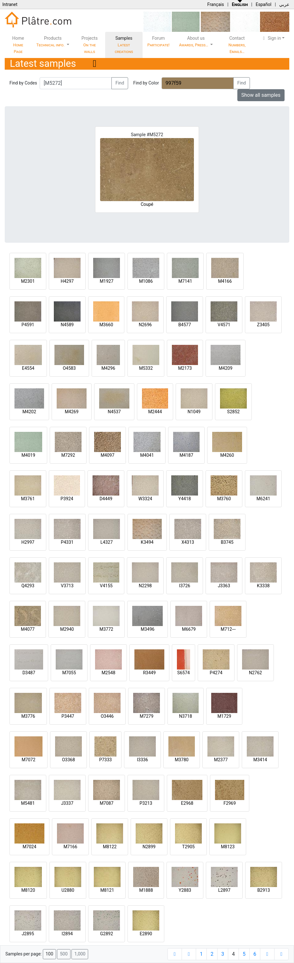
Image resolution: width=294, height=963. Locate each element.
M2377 (221, 759)
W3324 (145, 498)
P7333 (105, 759)
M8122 (110, 846)
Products (50, 41)
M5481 (28, 803)
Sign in (271, 38)
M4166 (225, 281)
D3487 (28, 672)
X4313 (187, 542)
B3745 (227, 542)
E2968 (187, 803)
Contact (237, 45)
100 (49, 954)
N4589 (67, 324)
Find (120, 83)
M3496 (148, 629)
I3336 (142, 759)
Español (263, 4)
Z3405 (263, 324)
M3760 (224, 498)
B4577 (184, 324)
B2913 (263, 890)
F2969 (229, 803)
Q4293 (27, 585)
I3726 (184, 585)
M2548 (109, 672)
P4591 (27, 324)
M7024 (30, 846)
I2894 (67, 933)
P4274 (216, 672)
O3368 (68, 759)
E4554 (28, 368)
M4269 (72, 411)
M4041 (147, 455)
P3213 (145, 803)
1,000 (79, 954)
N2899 (149, 846)
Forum (158, 41)
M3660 (106, 324)
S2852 (233, 411)
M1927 (107, 281)
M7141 (185, 281)
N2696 (145, 324)
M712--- (228, 629)
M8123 (228, 846)
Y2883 (185, 890)
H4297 (67, 281)
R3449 (149, 672)
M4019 (28, 455)
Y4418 (184, 498)
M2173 (185, 368)
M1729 (224, 716)
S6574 (183, 672)
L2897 (224, 890)
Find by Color (146, 82)
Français (215, 4)
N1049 (194, 411)
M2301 (28, 281)
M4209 (226, 368)
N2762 (255, 672)
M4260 (227, 455)
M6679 (189, 629)
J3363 (224, 585)
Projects (90, 45)
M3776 (28, 716)
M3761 (28, 498)
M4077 (28, 629)
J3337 (67, 803)
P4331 (67, 542)
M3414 (260, 759)
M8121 (107, 890)
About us (194, 41)
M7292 (68, 455)
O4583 (69, 368)
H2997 (27, 542)
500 (63, 954)
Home (18, 45)
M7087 (107, 803)
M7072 (29, 759)
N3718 (185, 716)
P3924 (66, 498)
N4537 (114, 411)
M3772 (106, 629)
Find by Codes (23, 82)
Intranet (9, 4)
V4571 (224, 324)
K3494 (147, 542)
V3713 (67, 585)
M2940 (67, 629)
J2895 (28, 933)
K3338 (263, 585)
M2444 (155, 411)
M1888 (146, 890)
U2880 (67, 890)
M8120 (28, 890)
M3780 (182, 759)
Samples (124, 45)
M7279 (147, 716)
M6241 (263, 498)
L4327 (106, 542)
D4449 (105, 498)
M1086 (146, 281)
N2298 (145, 585)
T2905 (188, 846)
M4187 (186, 455)
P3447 (67, 716)
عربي (284, 4)
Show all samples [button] (261, 95)
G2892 (106, 933)
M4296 (108, 368)
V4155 (106, 585)
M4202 (29, 411)
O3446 (107, 716)
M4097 (108, 455)
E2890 (146, 933)
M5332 (146, 368)
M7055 (69, 672)
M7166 (70, 846)
